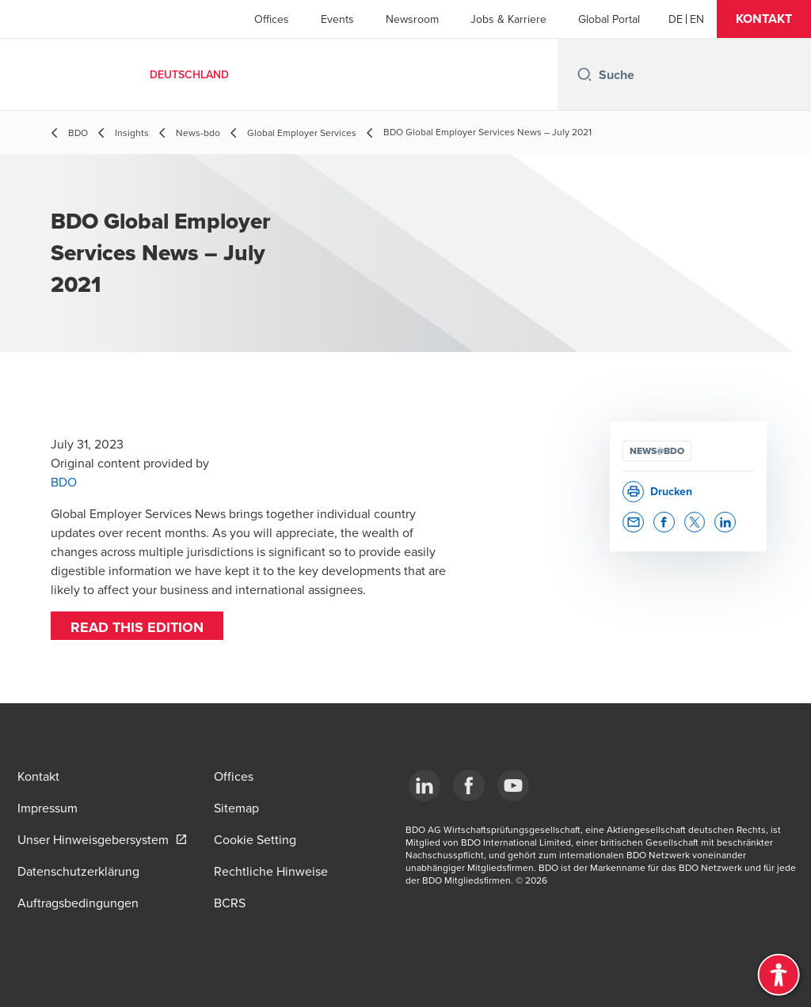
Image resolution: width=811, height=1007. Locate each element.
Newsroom (412, 19)
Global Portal (609, 19)
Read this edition (137, 627)
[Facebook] (469, 785)
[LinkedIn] (425, 785)
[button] (764, 19)
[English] (697, 19)
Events (337, 19)
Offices (271, 19)
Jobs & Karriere (508, 19)
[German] (675, 19)
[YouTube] (513, 785)
